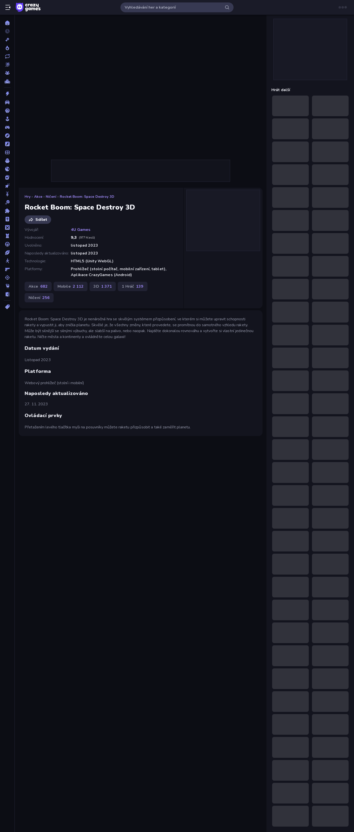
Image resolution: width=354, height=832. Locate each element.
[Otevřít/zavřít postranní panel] (8, 7)
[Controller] (7, 127)
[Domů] (7, 23)
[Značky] (7, 307)
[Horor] (7, 160)
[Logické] (7, 211)
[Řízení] (7, 244)
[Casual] (7, 119)
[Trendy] (7, 48)
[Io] (7, 169)
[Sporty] (7, 252)
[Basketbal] (7, 110)
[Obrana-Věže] (7, 236)
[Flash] (7, 144)
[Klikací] (7, 186)
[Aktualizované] (7, 56)
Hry (27, 196)
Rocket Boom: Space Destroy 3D (87, 196)
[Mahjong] (7, 219)
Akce (38, 196)
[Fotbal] (7, 152)
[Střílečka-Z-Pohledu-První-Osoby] (7, 269)
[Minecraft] (7, 227)
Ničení (51, 196)
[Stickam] (7, 261)
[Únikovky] (7, 294)
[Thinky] (7, 286)
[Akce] (7, 94)
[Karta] (7, 177)
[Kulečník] (7, 202)
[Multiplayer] (7, 73)
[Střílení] (7, 277)
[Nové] (7, 39)
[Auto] (7, 102)
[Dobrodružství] (7, 135)
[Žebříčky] (7, 81)
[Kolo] (7, 194)
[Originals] (7, 64)
